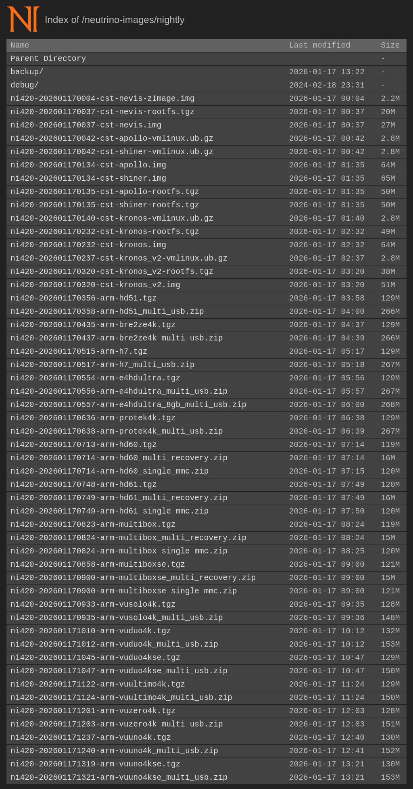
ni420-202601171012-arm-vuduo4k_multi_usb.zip (114, 644)
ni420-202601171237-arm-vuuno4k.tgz (90, 737)
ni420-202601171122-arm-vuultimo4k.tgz (97, 684)
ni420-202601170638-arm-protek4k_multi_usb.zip (116, 431)
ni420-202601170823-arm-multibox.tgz (93, 524)
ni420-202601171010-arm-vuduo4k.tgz (90, 631)
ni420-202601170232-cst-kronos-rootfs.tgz (104, 231)
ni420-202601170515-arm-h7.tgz (78, 351)
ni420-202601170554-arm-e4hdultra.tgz (95, 378)
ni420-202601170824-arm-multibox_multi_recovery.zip (128, 537)
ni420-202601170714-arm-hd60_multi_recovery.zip (118, 458)
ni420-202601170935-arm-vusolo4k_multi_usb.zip (116, 617)
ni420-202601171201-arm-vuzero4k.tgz (93, 711)
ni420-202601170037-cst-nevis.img (85, 125)
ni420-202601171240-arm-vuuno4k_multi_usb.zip (114, 750)
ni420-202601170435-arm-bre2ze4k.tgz (93, 324)
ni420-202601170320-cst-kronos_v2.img (95, 285)
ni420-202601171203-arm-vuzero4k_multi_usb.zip (116, 724)
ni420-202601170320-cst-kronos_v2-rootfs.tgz (111, 271)
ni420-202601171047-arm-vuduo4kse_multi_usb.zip (118, 671)
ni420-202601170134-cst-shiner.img (88, 178)
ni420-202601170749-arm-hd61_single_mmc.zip (109, 511)
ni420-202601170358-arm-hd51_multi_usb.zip (107, 311)
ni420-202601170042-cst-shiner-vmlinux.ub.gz (111, 151)
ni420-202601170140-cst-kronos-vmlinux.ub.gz (111, 218)
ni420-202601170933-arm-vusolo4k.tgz (93, 604)
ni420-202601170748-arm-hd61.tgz (83, 484)
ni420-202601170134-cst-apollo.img (88, 165)
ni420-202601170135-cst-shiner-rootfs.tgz (104, 205)
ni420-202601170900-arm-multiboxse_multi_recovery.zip (133, 577)
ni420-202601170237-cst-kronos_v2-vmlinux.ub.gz (118, 258)
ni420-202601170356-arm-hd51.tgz (83, 298)
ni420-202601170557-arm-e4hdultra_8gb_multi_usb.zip (128, 404)
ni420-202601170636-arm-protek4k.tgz (93, 418)
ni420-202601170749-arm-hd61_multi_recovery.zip (118, 498)
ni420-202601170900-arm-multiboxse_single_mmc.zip (123, 591)
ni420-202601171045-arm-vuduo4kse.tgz (95, 657)
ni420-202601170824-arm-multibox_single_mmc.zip (118, 551)
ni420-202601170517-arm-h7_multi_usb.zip (102, 364)
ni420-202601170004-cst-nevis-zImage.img (102, 98)
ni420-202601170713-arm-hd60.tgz (83, 444)
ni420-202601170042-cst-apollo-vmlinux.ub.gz (111, 138)
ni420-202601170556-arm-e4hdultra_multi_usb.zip (118, 391)
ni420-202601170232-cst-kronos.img (88, 245)
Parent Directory (48, 58)
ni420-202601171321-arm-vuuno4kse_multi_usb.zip (118, 777)
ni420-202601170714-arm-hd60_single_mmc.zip (109, 471)
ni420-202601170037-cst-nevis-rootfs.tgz (102, 111)
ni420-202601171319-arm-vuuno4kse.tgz (95, 764)
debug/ (24, 85)
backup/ (27, 72)
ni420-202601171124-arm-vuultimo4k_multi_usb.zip (121, 697)
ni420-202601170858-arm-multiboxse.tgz (97, 564)
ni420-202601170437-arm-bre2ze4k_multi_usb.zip (116, 338)
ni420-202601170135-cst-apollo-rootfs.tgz (104, 191)
